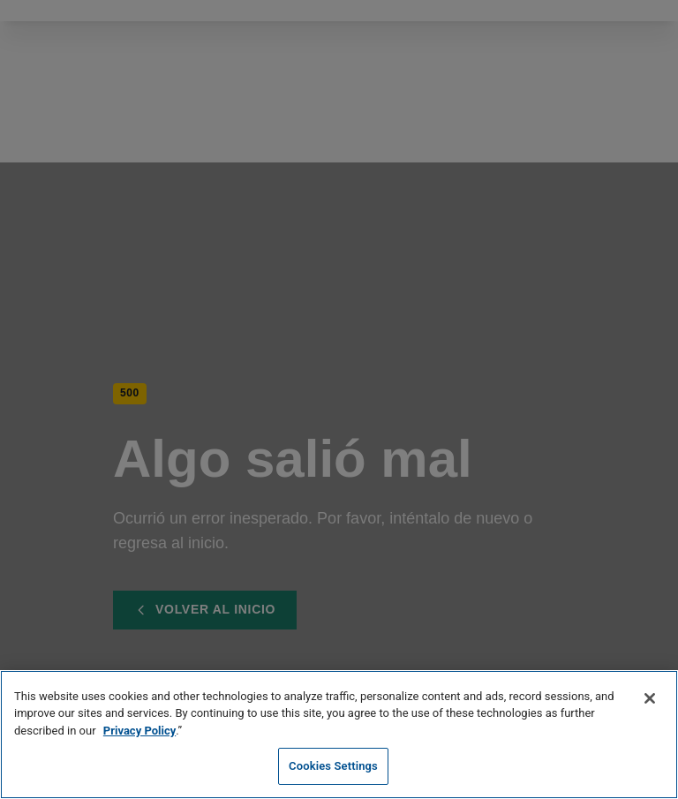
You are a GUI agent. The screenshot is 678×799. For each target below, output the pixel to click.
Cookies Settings (333, 766)
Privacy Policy (139, 730)
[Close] (649, 698)
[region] (339, 734)
